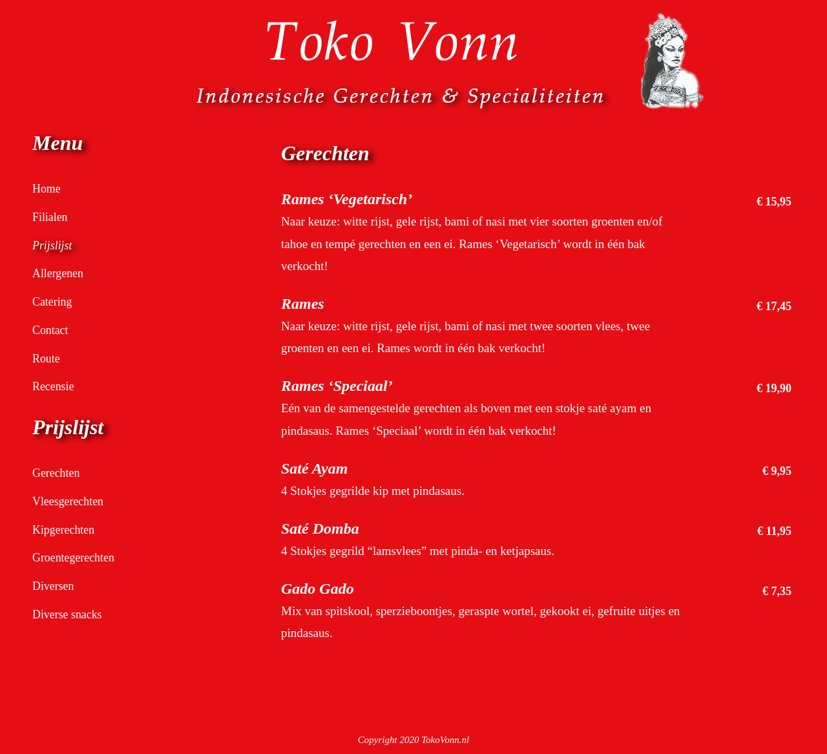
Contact (51, 330)
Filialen (51, 217)
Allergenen (59, 273)
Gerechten (57, 472)
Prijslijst (53, 245)
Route (46, 358)
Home (47, 188)
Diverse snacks (69, 614)
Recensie (54, 386)
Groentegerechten (76, 557)
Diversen (54, 585)
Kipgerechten (65, 529)
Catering (53, 301)
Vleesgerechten (70, 501)
